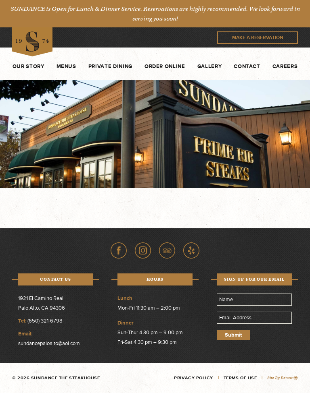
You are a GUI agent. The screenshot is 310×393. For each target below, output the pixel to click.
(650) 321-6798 (45, 321)
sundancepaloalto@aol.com (49, 343)
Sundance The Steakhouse (32, 42)
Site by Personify (282, 378)
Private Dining (110, 66)
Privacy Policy (193, 378)
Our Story (28, 66)
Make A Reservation (257, 38)
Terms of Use (240, 378)
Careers (285, 66)
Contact (247, 66)
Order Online (165, 66)
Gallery (209, 66)
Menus (66, 66)
